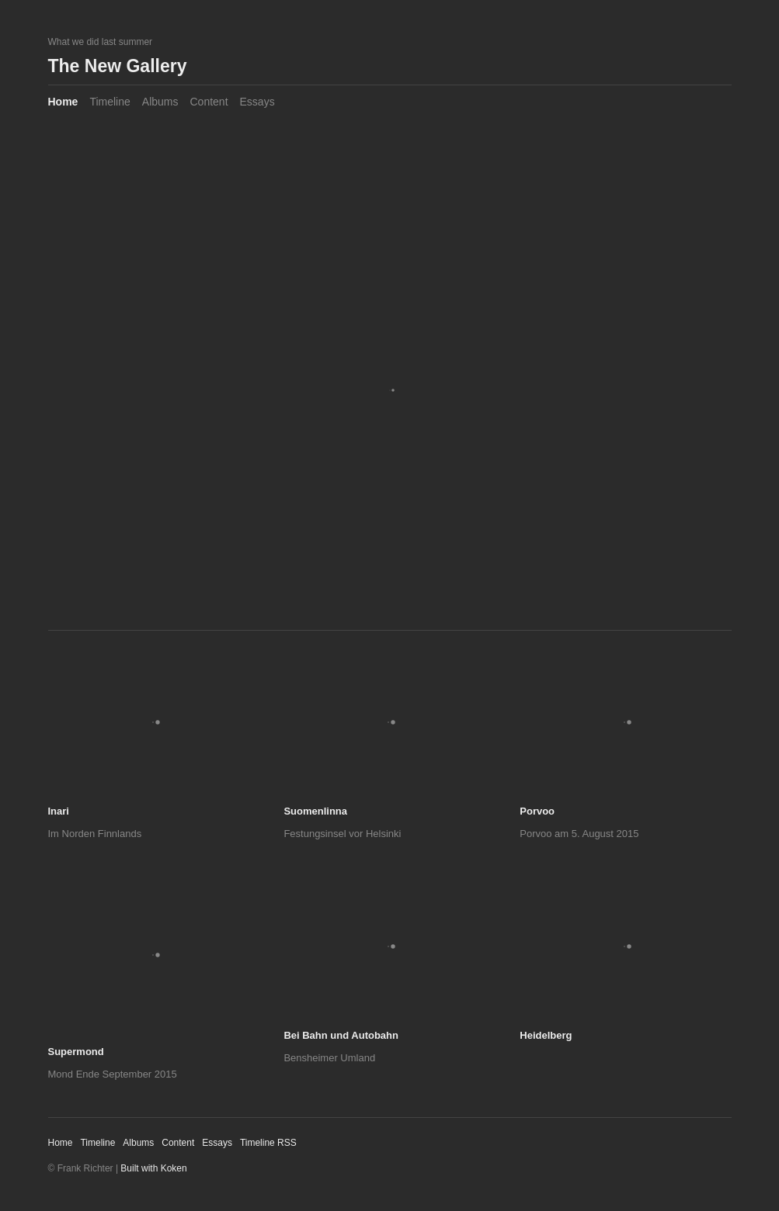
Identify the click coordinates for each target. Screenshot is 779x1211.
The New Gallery (117, 66)
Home (63, 101)
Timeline (109, 101)
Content (209, 101)
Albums (160, 101)
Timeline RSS (268, 1142)
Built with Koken (153, 1168)
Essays (257, 101)
